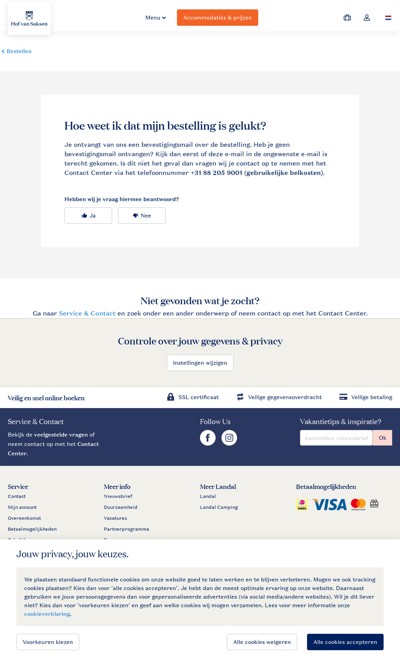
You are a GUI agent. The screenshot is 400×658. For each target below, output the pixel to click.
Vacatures (115, 518)
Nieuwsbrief (118, 496)
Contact (17, 496)
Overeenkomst (24, 518)
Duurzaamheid (121, 507)
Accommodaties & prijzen (217, 17)
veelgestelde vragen (61, 434)
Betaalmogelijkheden (32, 529)
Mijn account (22, 507)
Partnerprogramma (126, 529)
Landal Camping (219, 507)
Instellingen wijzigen (200, 362)
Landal (208, 496)
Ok (382, 437)
